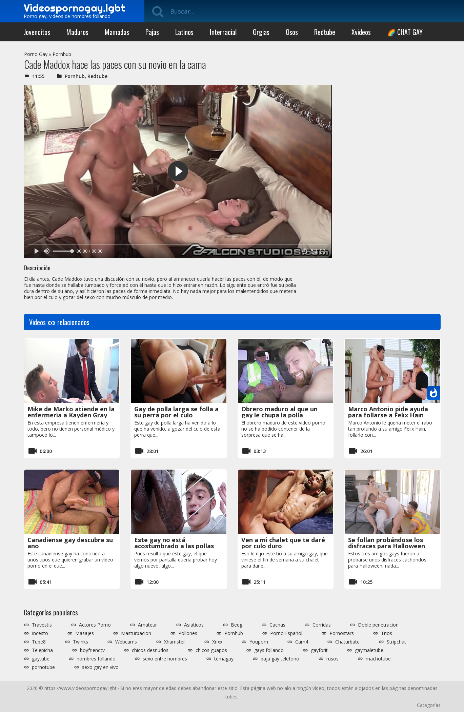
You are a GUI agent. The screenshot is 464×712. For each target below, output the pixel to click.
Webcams (126, 642)
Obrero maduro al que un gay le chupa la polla (279, 412)
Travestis (42, 625)
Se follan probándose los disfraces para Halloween (386, 543)
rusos (332, 658)
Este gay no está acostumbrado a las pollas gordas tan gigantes (174, 546)
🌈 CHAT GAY (405, 32)
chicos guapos (211, 650)
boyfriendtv (92, 650)
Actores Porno (95, 625)
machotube (378, 658)
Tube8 (39, 642)
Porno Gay (35, 54)
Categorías (429, 705)
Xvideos (361, 32)
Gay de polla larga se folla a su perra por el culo (176, 412)
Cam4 (301, 642)
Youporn (258, 642)
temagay (224, 658)
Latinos (184, 32)
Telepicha (42, 650)
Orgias (261, 32)
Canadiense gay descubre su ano (70, 543)
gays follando (269, 650)
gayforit (319, 650)
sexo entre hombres (165, 658)
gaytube (40, 658)
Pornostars (341, 633)
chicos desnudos (150, 650)
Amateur (147, 625)
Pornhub (62, 54)
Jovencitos (37, 32)
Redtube (324, 32)
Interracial (223, 32)
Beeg (236, 625)
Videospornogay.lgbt (74, 8)
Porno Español (286, 633)
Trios (386, 633)
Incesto (40, 633)
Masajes (84, 633)
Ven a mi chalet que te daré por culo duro (283, 543)
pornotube (43, 667)
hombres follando (96, 658)
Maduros (77, 32)
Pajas (152, 32)
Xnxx (217, 642)
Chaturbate (347, 642)
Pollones (187, 633)
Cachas (277, 625)
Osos (292, 32)
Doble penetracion (378, 625)
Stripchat (396, 642)
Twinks (80, 642)
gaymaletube (369, 650)
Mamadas (117, 32)
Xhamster (174, 642)
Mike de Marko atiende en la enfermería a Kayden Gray (71, 412)
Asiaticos (194, 625)
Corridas (321, 625)
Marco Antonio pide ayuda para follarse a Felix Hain (388, 412)
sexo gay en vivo (100, 667)
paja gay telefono (280, 658)
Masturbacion (136, 633)
